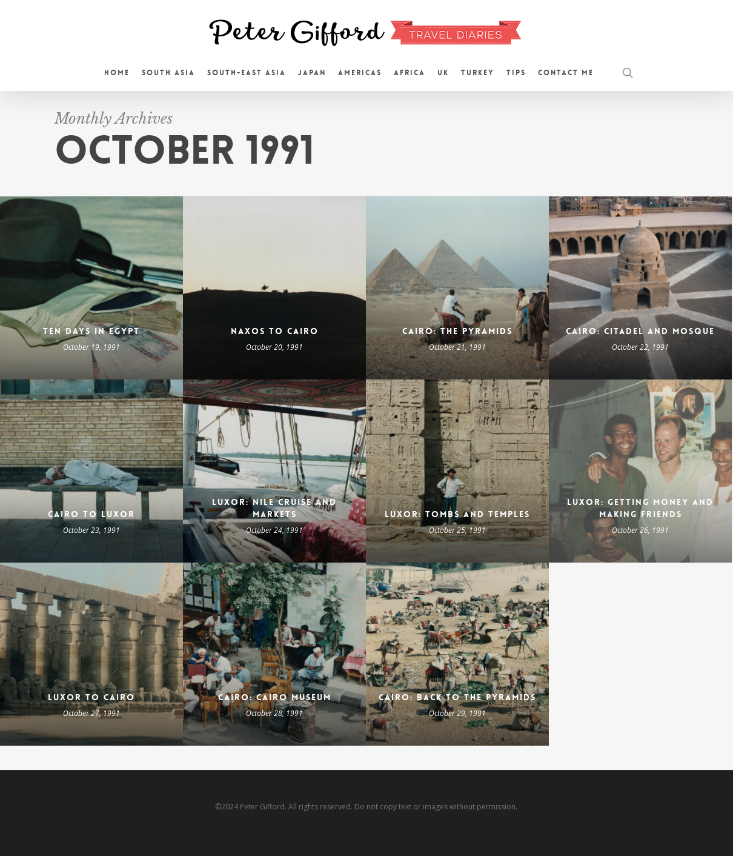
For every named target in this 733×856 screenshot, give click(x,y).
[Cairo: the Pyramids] (457, 288)
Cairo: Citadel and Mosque (640, 331)
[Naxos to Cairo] (274, 288)
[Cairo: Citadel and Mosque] (640, 288)
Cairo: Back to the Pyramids (457, 697)
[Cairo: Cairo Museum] (274, 654)
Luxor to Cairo (91, 697)
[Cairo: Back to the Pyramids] (457, 654)
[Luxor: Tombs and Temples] (457, 471)
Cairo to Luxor (91, 514)
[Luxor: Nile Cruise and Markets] (274, 471)
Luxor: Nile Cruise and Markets (274, 508)
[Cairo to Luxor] (91, 471)
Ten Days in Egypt (91, 331)
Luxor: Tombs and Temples (457, 514)
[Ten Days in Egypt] (91, 288)
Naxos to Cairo (275, 331)
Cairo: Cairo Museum (274, 697)
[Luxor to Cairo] (91, 654)
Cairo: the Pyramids (457, 331)
